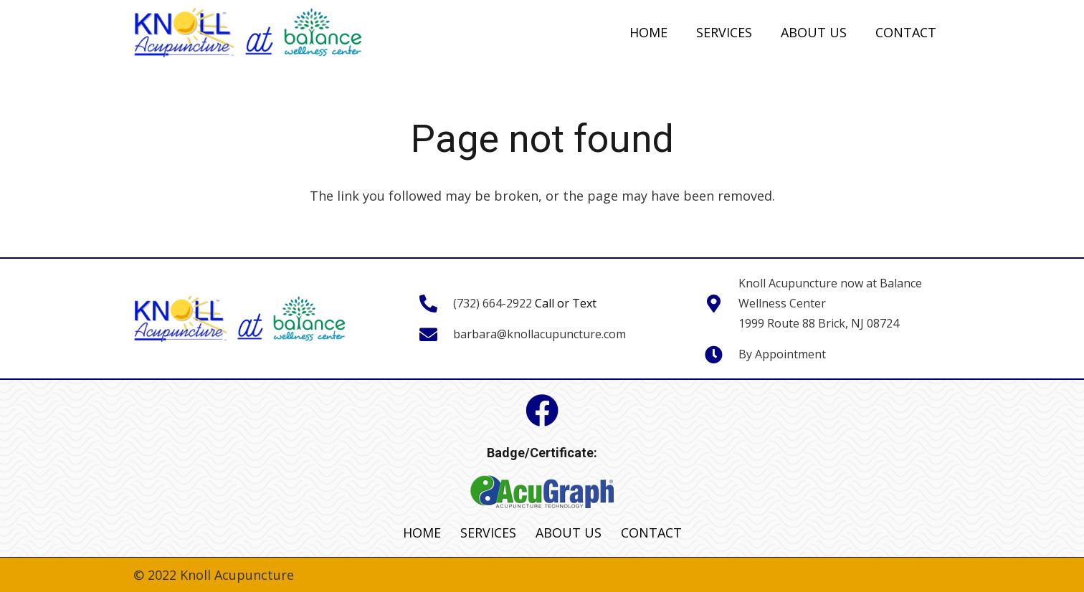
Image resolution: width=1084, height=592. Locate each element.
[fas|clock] (721, 354)
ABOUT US (569, 532)
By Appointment (782, 354)
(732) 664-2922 (492, 303)
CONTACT (651, 532)
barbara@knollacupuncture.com (539, 334)
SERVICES (488, 532)
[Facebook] (542, 410)
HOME (422, 532)
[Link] (248, 32)
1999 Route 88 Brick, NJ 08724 (818, 323)
